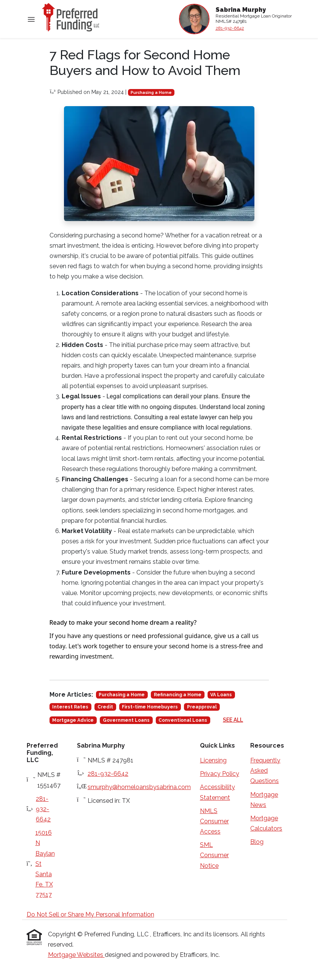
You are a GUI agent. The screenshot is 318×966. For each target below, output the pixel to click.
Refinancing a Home (177, 694)
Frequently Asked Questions (265, 771)
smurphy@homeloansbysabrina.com (139, 787)
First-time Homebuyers (150, 707)
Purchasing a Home (151, 92)
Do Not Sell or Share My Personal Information (90, 914)
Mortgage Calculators (266, 823)
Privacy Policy (219, 773)
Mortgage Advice (73, 720)
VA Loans (221, 694)
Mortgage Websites (76, 954)
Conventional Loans (182, 720)
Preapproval (202, 707)
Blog (257, 841)
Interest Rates (70, 707)
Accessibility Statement (217, 792)
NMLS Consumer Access (214, 821)
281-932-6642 (230, 28)
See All (233, 720)
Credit (105, 707)
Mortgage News (264, 799)
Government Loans (126, 720)
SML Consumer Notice (214, 855)
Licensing (213, 760)
